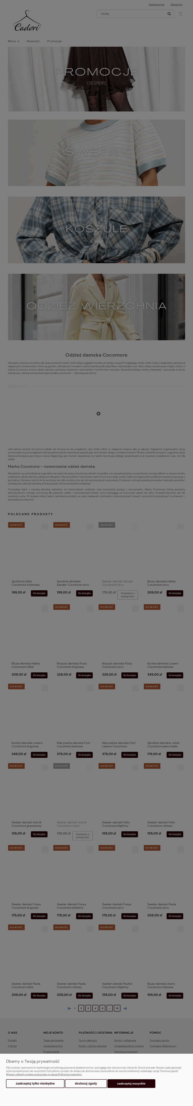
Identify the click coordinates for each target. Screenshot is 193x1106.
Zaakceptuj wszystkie (131, 1083)
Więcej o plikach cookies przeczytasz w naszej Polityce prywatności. (44, 1074)
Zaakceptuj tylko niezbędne (35, 1083)
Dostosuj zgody (86, 1083)
